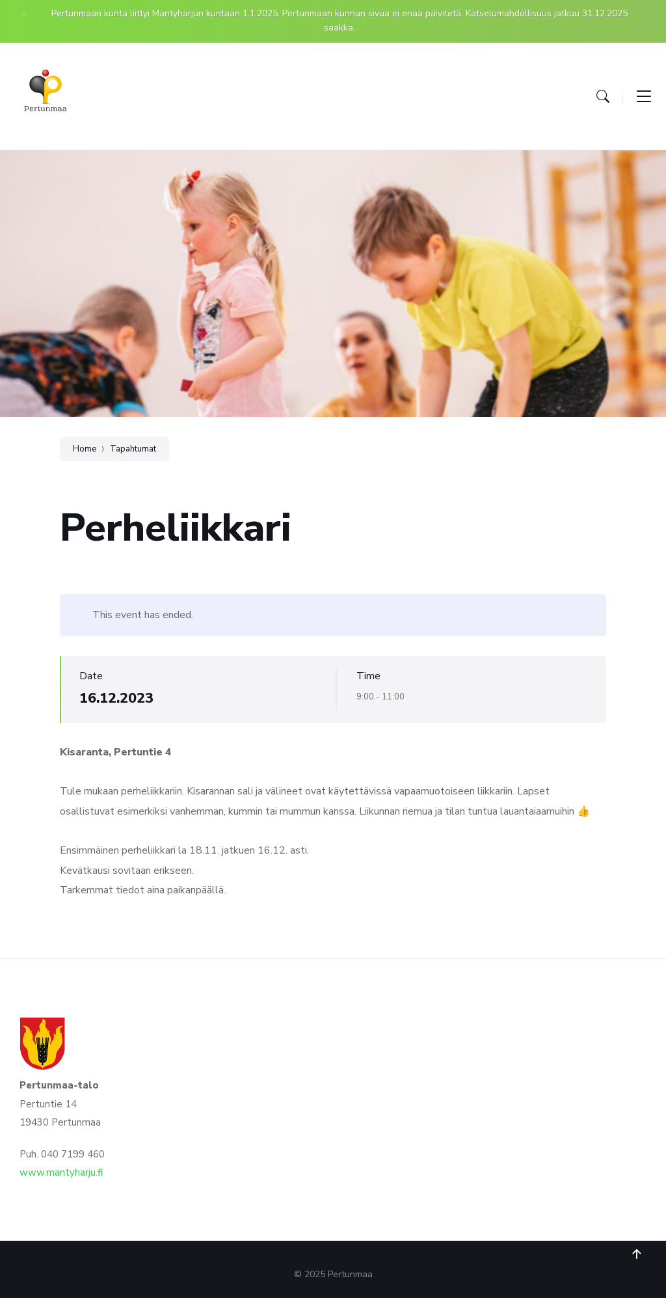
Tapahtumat (133, 449)
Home (84, 449)
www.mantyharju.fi (61, 1172)
